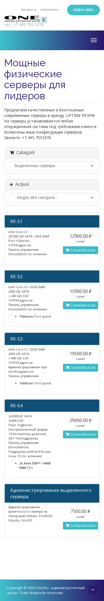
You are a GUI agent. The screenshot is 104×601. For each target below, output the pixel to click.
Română (28, 10)
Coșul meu (83, 10)
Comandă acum (80, 250)
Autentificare (49, 10)
